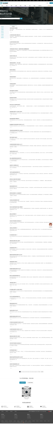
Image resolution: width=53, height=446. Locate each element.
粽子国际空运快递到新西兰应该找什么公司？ (17, 322)
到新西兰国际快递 (12, 69)
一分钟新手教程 (30, 382)
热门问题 (13, 26)
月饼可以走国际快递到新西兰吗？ (15, 172)
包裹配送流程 (41, 415)
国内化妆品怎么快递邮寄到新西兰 (15, 104)
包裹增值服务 (28, 415)
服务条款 (11, 411)
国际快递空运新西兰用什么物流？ (15, 240)
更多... (47, 0)
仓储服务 (2, 29)
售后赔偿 (43, 406)
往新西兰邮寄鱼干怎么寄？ (14, 310)
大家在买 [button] (40, 5)
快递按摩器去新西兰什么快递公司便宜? (16, 111)
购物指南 (2, 37)
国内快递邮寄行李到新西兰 (14, 90)
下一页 (39, 371)
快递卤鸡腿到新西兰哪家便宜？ (15, 118)
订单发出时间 (15, 416)
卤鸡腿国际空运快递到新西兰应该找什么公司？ (17, 124)
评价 (30, 5)
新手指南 (49, 5)
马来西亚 (37, 0)
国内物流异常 (41, 416)
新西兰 (17, 0)
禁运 (20, 5)
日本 (23, 0)
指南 (25, 5)
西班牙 (33, 0)
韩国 (41, 0)
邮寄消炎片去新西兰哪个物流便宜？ (15, 179)
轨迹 (34, 5)
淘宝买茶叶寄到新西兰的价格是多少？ (16, 343)
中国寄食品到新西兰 (13, 83)
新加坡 (30, 0)
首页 (2, 5)
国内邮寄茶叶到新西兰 (13, 97)
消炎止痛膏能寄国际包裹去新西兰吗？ (16, 158)
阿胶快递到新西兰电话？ (13, 303)
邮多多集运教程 (3, 415)
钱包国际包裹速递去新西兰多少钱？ (15, 268)
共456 (42, 371)
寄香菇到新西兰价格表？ (13, 261)
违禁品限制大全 (3, 416)
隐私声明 (7, 411)
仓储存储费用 (28, 416)
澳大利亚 (7, 0)
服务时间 (5, 406)
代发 (11, 5)
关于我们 (2, 411)
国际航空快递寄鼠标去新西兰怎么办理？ (16, 254)
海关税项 (2, 32)
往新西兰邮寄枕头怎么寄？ (14, 151)
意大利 (27, 0)
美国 (0, 0)
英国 (11, 0)
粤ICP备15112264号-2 (20, 422)
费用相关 (2, 31)
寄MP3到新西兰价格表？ (14, 137)
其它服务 (2, 34)
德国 (14, 0)
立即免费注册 (22, 382)
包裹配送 (30, 406)
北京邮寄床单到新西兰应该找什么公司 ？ (16, 144)
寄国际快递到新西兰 (13, 76)
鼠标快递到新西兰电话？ (13, 186)
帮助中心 (52, 0)
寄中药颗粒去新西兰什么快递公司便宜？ (16, 289)
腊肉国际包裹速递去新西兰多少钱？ (15, 316)
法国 (20, 0)
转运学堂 (2, 26)
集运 (7, 5)
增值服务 (17, 406)
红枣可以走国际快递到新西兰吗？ (15, 296)
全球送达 (50, 411)
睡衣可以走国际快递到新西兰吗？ (15, 275)
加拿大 (4, 0)
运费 (16, 5)
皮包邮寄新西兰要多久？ (13, 247)
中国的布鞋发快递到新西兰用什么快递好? (16, 130)
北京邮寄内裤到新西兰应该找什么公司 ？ (16, 329)
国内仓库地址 (15, 415)
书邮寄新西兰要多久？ (13, 282)
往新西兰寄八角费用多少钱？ (14, 165)
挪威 (43, 0)
